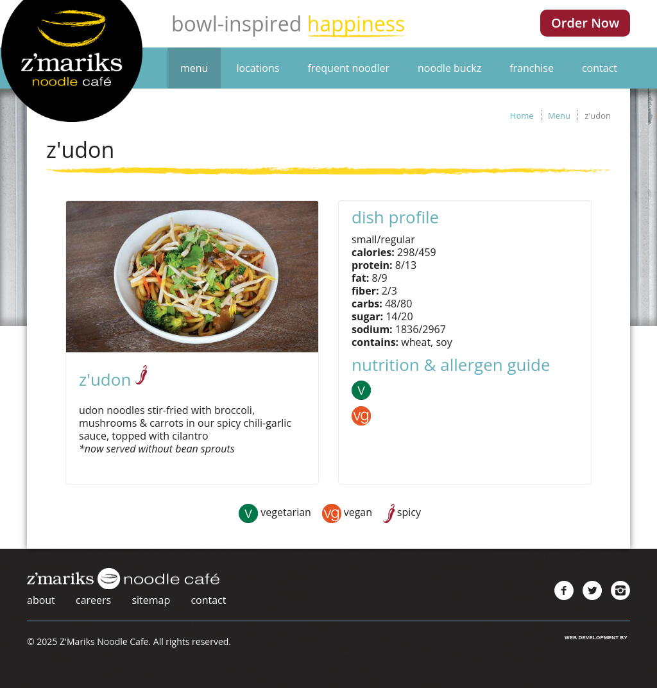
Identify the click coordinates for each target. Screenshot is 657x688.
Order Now (585, 22)
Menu (194, 68)
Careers (93, 600)
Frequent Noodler (348, 68)
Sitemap (151, 600)
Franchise (531, 68)
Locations (257, 68)
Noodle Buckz (449, 68)
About (41, 600)
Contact (599, 68)
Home (522, 115)
